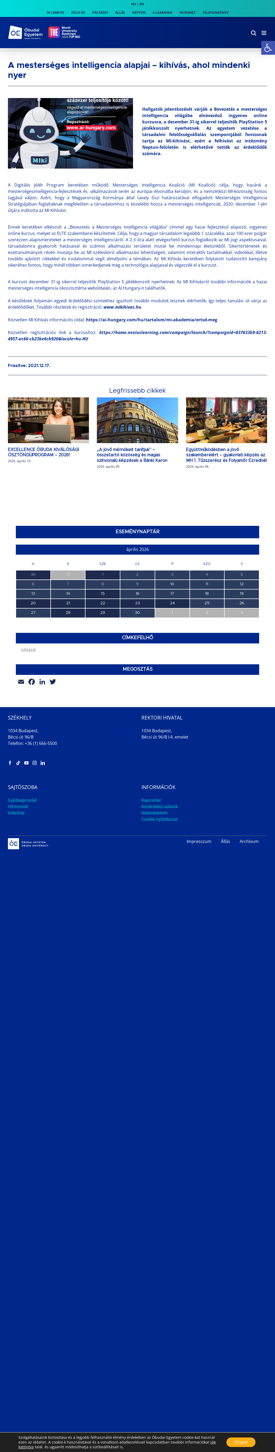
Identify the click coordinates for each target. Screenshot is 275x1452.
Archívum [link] (249, 914)
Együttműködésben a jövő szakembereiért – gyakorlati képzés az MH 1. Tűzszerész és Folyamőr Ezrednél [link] (226, 455)
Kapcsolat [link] (151, 873)
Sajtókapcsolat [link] (22, 873)
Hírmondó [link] (18, 880)
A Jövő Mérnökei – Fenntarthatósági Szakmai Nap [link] (60, 642)
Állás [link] (225, 914)
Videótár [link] (16, 886)
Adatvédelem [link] (154, 886)
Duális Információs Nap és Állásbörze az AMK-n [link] (58, 688)
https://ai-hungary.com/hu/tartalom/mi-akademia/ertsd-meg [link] (151, 320)
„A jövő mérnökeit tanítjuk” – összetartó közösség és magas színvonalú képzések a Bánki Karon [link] (132, 455)
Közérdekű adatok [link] (159, 880)
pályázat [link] (28, 722)
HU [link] (133, 4)
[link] (268, 48)
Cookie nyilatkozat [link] (159, 892)
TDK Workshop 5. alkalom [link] (38, 665)
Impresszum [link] (199, 914)
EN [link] (141, 4)
